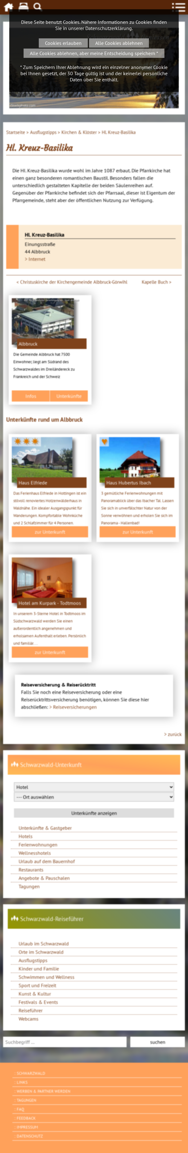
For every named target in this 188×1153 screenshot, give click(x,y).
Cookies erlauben (63, 43)
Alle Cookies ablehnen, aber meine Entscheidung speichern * (94, 53)
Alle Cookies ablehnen (119, 43)
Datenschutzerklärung (108, 28)
